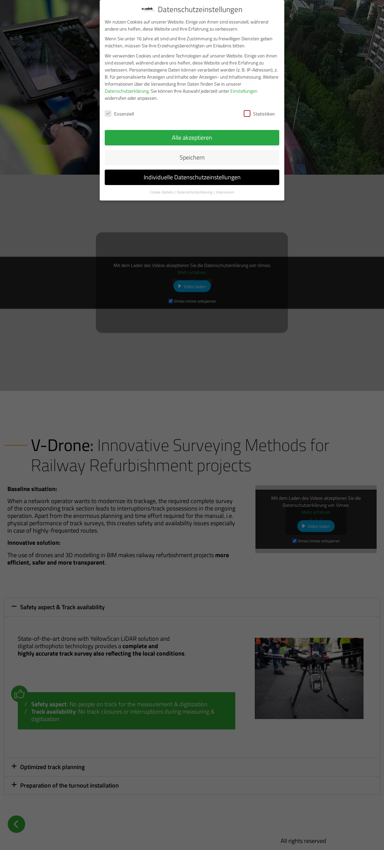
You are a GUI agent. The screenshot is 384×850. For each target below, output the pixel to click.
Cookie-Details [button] (162, 192)
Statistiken (259, 113)
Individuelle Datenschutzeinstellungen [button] (192, 177)
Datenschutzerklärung (127, 90)
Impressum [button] (225, 192)
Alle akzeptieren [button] (192, 137)
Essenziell (119, 113)
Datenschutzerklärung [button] (195, 192)
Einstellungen (243, 90)
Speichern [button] (192, 157)
